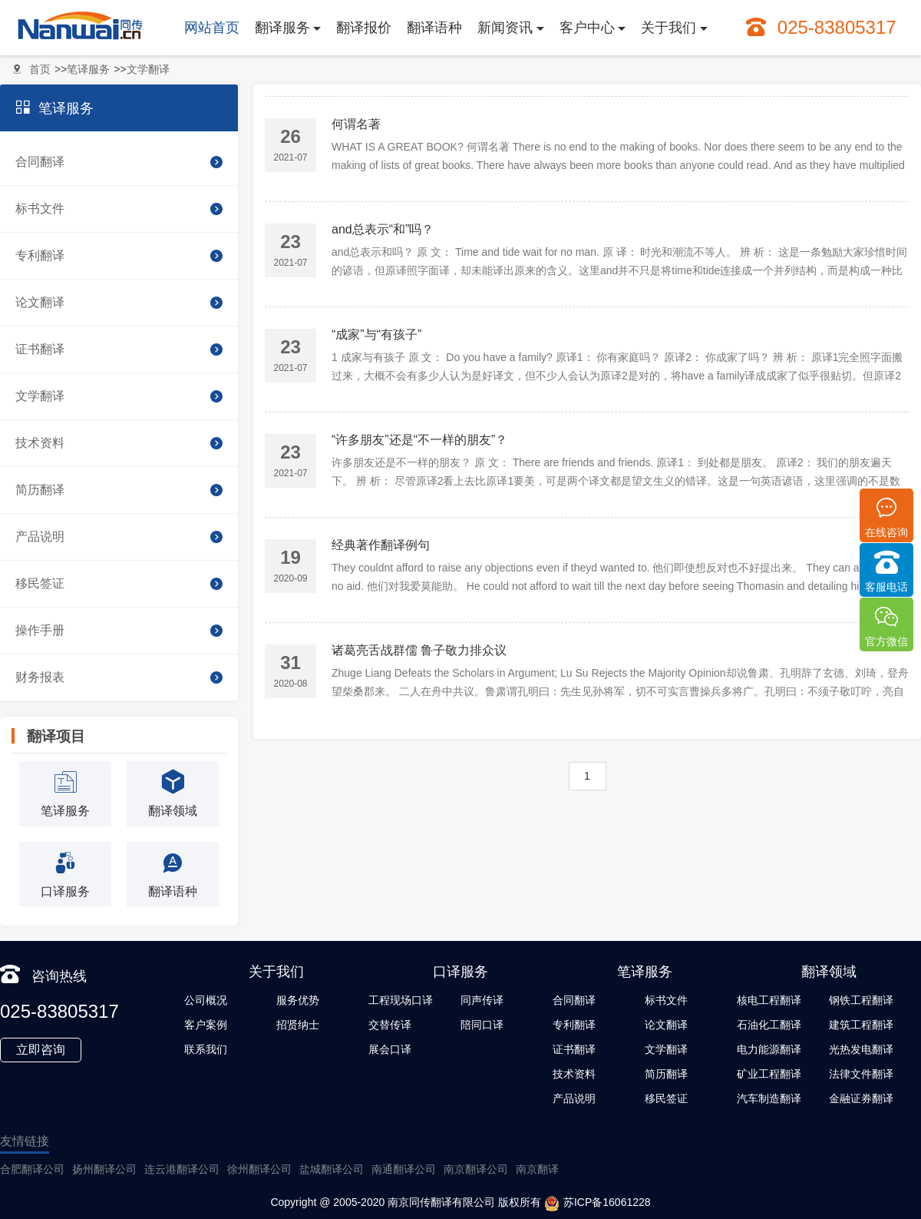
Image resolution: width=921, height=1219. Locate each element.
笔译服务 (88, 69)
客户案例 (205, 1025)
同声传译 (481, 1000)
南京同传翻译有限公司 (441, 1202)
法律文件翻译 (861, 1074)
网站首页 (211, 27)
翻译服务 (282, 27)
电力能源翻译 (769, 1049)
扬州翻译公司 (104, 1169)
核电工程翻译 (769, 1000)
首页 (40, 69)
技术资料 (119, 443)
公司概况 (205, 1000)
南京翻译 (537, 1169)
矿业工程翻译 (769, 1074)
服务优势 (297, 1000)
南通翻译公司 (403, 1169)
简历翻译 (119, 490)
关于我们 (668, 27)
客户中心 (587, 27)
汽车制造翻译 (769, 1098)
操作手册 (119, 631)
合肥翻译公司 (32, 1169)
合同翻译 (119, 162)
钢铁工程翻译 (861, 1000)
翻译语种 (434, 27)
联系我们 (205, 1049)
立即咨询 (40, 1049)
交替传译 (389, 1025)
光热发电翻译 (861, 1049)
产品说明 (119, 537)
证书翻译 (119, 349)
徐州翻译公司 (259, 1169)
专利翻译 (119, 256)
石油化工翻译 (769, 1025)
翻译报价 (363, 27)
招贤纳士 (297, 1025)
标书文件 (119, 209)
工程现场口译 (400, 1000)
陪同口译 (481, 1025)
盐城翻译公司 (331, 1169)
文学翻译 (148, 69)
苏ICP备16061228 (597, 1203)
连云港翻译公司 (182, 1169)
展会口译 (389, 1049)
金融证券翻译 (861, 1098)
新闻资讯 (505, 27)
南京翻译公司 (476, 1169)
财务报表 (119, 677)
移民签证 (119, 584)
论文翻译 (119, 303)
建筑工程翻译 (861, 1025)
